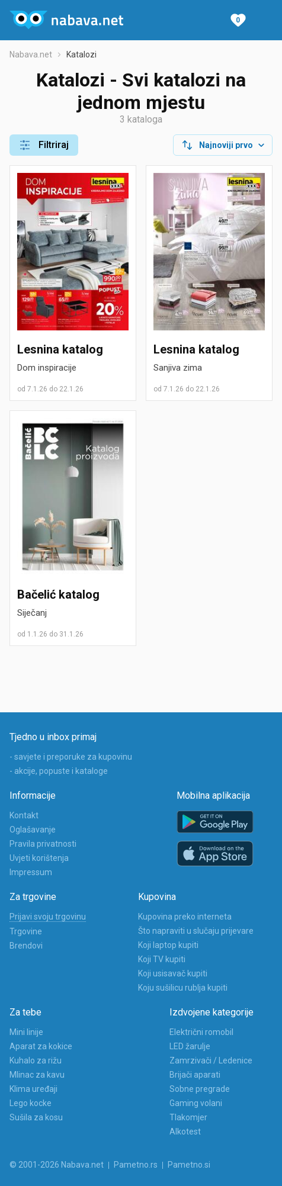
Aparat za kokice (40, 1046)
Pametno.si (189, 1164)
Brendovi (26, 945)
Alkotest (185, 1131)
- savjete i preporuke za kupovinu (70, 756)
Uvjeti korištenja (39, 858)
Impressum (30, 872)
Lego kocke (30, 1103)
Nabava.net (30, 54)
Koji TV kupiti (161, 959)
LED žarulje (189, 1046)
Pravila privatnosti (42, 843)
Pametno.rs (136, 1164)
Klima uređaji (33, 1089)
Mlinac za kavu (37, 1074)
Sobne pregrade (199, 1089)
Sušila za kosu (36, 1117)
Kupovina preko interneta (185, 916)
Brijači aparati (194, 1074)
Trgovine (25, 931)
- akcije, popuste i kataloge (58, 771)
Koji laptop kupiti (168, 945)
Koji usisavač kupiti (172, 973)
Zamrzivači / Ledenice (210, 1060)
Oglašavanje (32, 829)
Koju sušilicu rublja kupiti (182, 987)
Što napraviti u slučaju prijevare (196, 931)
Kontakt (24, 815)
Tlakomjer (188, 1117)
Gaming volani (195, 1103)
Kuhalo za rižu (35, 1060)
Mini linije (26, 1032)
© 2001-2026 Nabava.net (56, 1164)
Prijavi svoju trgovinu (47, 916)
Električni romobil (201, 1032)
